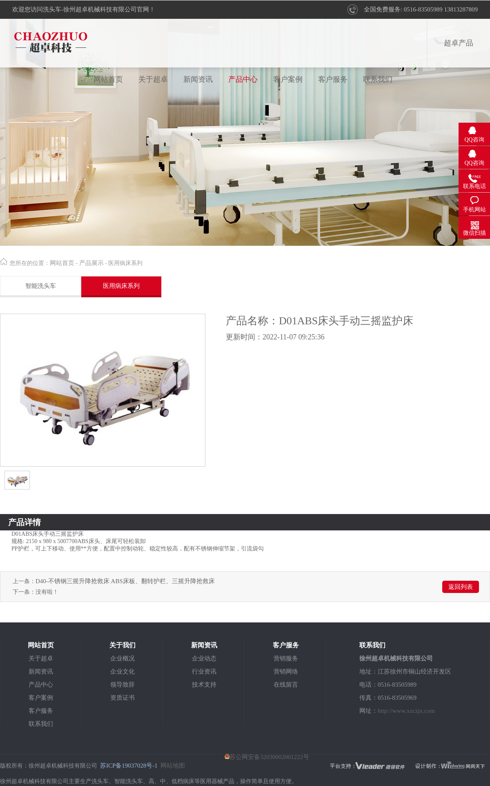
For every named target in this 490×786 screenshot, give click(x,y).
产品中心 (243, 79)
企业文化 (122, 671)
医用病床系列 (121, 286)
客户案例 (288, 79)
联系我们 (377, 79)
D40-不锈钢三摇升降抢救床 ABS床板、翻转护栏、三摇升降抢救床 (125, 581)
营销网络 (286, 671)
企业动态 (204, 658)
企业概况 (122, 658)
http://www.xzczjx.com (406, 710)
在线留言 (286, 684)
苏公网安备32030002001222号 (267, 757)
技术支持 (204, 684)
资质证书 (122, 697)
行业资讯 (204, 671)
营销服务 (286, 658)
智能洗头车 (40, 286)
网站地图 (172, 765)
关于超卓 (153, 79)
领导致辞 (122, 684)
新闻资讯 (198, 79)
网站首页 (108, 79)
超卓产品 (458, 43)
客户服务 (332, 79)
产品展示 (91, 263)
